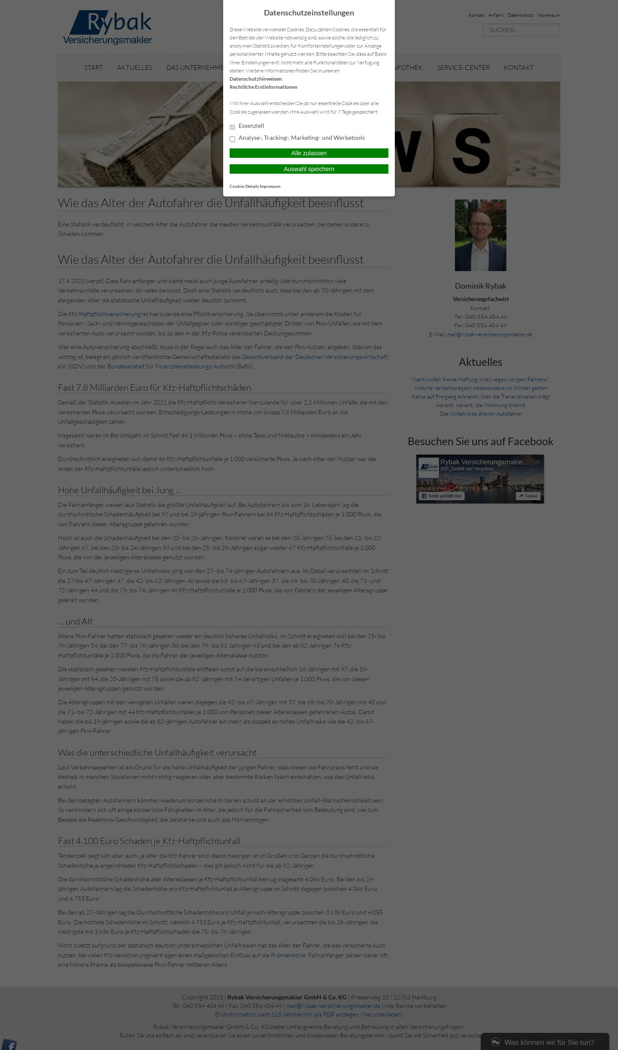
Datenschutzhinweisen (256, 78)
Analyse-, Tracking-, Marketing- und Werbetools (297, 138)
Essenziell (247, 126)
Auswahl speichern (309, 169)
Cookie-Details (244, 186)
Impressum (270, 186)
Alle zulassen (309, 153)
